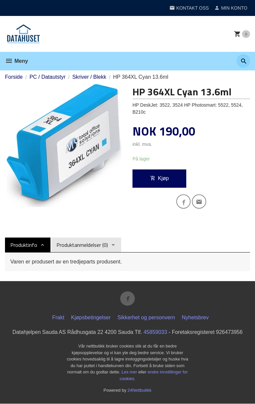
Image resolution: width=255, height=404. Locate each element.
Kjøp (159, 178)
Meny (16, 61)
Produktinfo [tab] (23, 245)
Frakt (58, 318)
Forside (14, 77)
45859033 (155, 332)
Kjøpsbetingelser (91, 318)
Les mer (130, 372)
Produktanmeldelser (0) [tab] (82, 245)
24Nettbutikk (139, 390)
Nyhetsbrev (195, 318)
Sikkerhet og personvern (146, 318)
